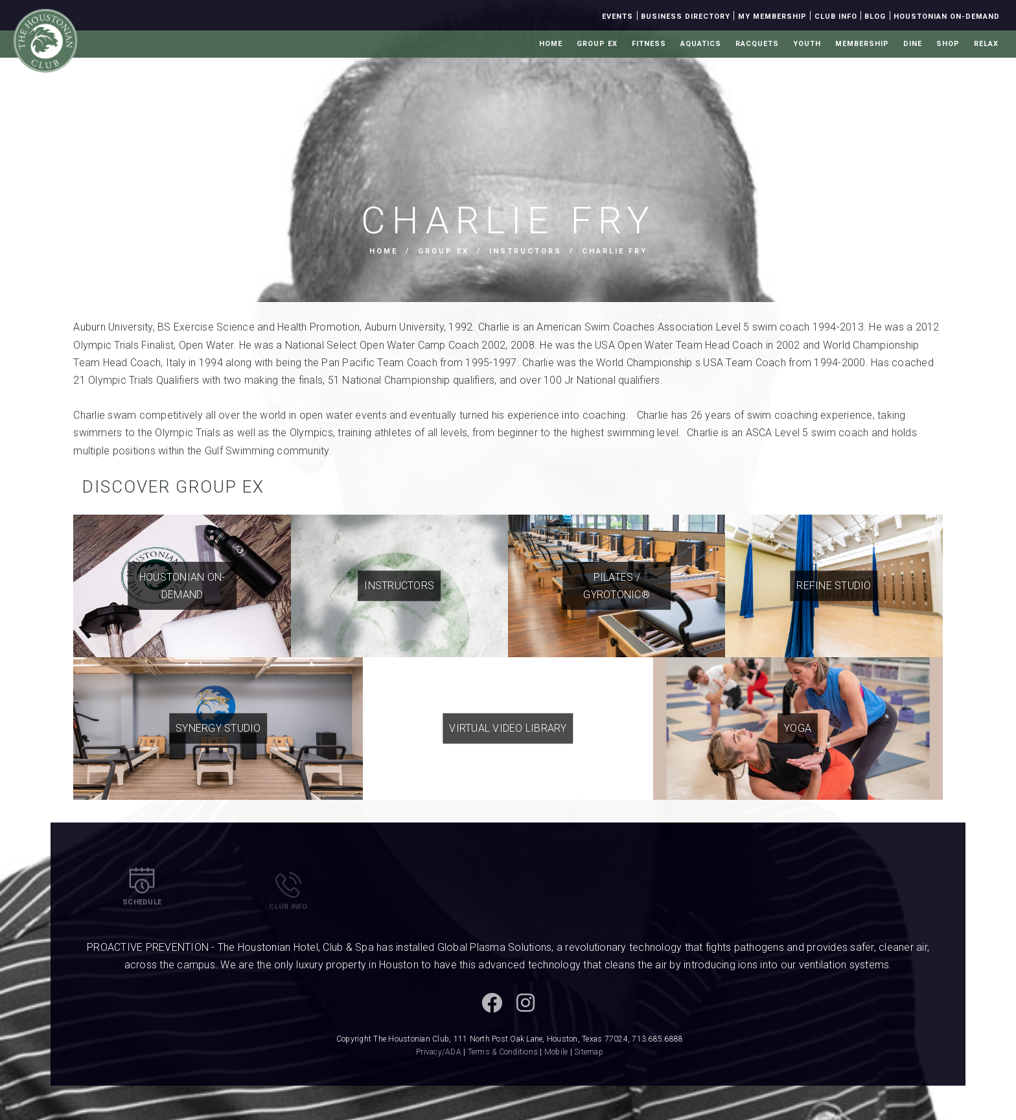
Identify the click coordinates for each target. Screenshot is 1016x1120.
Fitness (649, 44)
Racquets (757, 44)
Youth (807, 44)
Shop (948, 44)
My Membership (772, 16)
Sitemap (588, 1051)
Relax (986, 44)
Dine (912, 44)
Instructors (525, 251)
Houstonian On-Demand (947, 16)
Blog (875, 16)
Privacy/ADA (438, 1051)
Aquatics (700, 44)
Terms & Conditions (503, 1051)
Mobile (556, 1051)
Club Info (835, 16)
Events (617, 16)
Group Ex (597, 44)
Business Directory (685, 16)
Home (550, 44)
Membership (862, 44)
